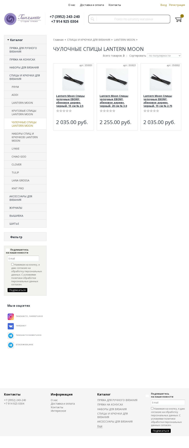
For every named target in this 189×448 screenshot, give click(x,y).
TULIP (15, 172)
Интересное (58, 411)
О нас (71, 5)
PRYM (15, 87)
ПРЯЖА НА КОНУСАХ (22, 59)
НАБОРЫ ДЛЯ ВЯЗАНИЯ (24, 67)
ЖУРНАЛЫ (15, 207)
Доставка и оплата (92, 5)
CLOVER (16, 164)
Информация (62, 394)
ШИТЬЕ (14, 223)
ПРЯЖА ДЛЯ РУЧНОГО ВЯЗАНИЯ (23, 49)
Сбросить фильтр (25, 268)
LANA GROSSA (20, 180)
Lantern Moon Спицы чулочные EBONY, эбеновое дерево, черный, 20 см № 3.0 (114, 101)
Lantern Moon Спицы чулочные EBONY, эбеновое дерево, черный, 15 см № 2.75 (157, 101)
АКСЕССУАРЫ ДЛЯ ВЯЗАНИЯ (20, 198)
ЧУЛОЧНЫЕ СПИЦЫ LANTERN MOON (24, 123)
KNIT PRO (18, 188)
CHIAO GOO (19, 156)
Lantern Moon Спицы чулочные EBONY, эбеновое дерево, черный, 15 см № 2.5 (70, 101)
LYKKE (15, 148)
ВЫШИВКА (16, 215)
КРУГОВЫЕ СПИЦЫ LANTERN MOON (24, 112)
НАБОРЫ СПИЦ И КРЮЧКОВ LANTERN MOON (25, 137)
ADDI (15, 95)
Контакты (115, 5)
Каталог (104, 394)
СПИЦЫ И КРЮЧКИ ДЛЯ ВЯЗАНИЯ (24, 77)
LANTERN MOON (22, 102)
